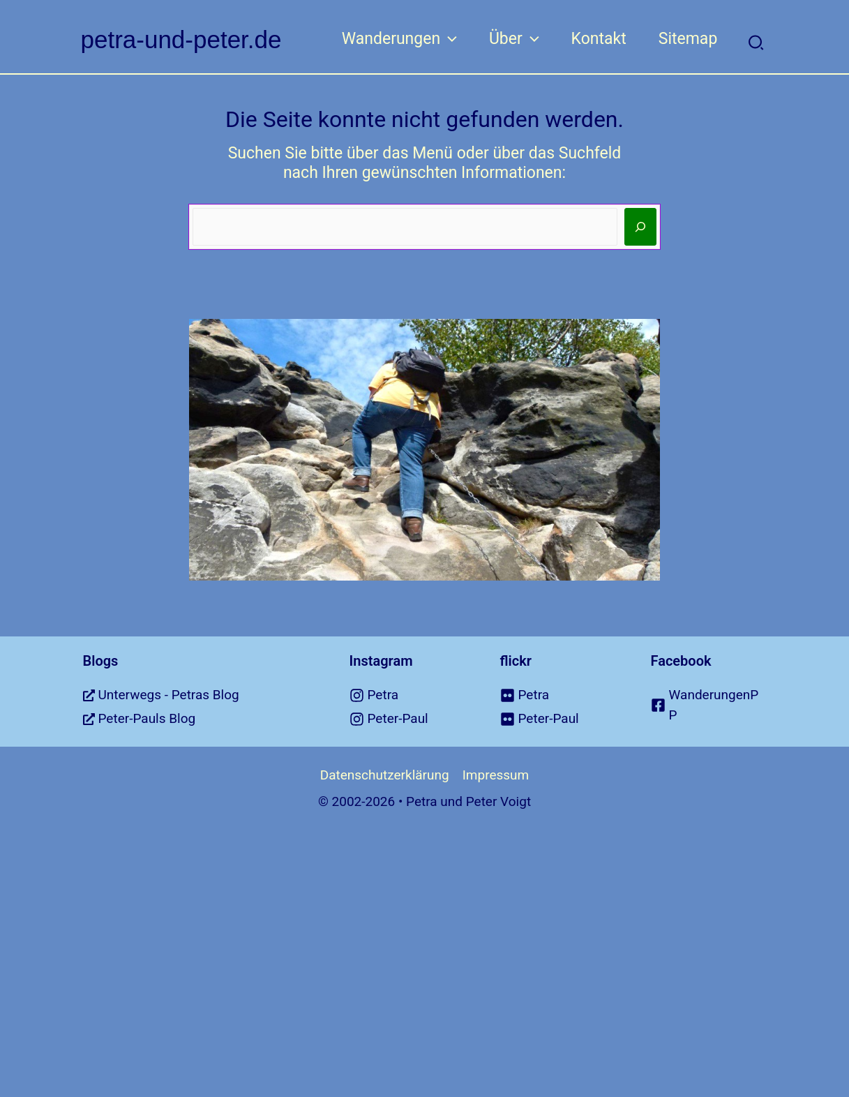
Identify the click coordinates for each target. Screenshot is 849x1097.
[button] (756, 44)
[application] (448, 39)
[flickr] (558, 695)
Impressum (496, 775)
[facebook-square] (709, 705)
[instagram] (407, 695)
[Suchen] (640, 227)
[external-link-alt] (199, 695)
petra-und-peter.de (181, 39)
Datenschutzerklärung (384, 775)
